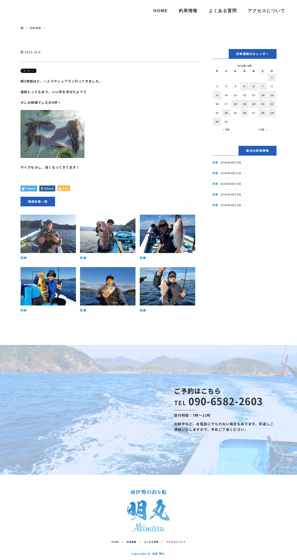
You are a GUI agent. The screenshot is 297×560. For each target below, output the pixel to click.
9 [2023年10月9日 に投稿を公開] (217, 95)
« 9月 (226, 129)
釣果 (23, 258)
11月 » (263, 129)
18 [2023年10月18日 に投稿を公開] (235, 104)
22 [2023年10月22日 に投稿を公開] (272, 104)
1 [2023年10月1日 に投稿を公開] (272, 77)
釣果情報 (188, 10)
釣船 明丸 (25, 10)
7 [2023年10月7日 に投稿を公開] (263, 86)
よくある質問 (223, 10)
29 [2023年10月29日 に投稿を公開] (272, 112)
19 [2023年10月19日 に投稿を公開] (244, 104)
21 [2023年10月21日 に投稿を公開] (262, 104)
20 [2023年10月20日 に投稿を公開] (253, 104)
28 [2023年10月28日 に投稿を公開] (262, 112)
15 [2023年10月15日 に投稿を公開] (272, 95)
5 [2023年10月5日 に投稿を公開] (244, 86)
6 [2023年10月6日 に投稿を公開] (253, 86)
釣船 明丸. (159, 553)
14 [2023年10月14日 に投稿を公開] (262, 95)
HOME (160, 10)
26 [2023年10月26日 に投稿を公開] (244, 112)
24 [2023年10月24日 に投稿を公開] (226, 112)
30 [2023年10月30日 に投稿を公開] (217, 121)
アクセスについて (266, 10)
